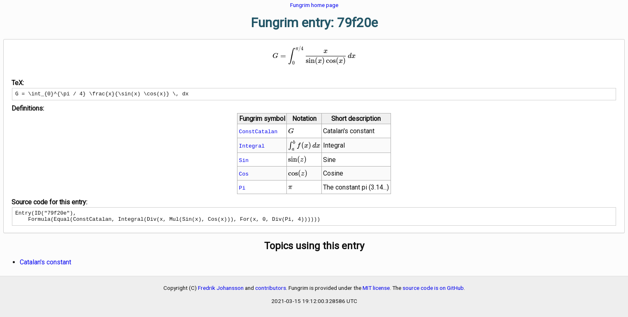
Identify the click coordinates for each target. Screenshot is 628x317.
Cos (244, 174)
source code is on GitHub (433, 291)
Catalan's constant (45, 266)
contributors (270, 291)
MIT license (376, 291)
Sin (244, 161)
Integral (252, 146)
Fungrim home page (314, 5)
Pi (242, 188)
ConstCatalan (258, 132)
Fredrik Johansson (221, 291)
